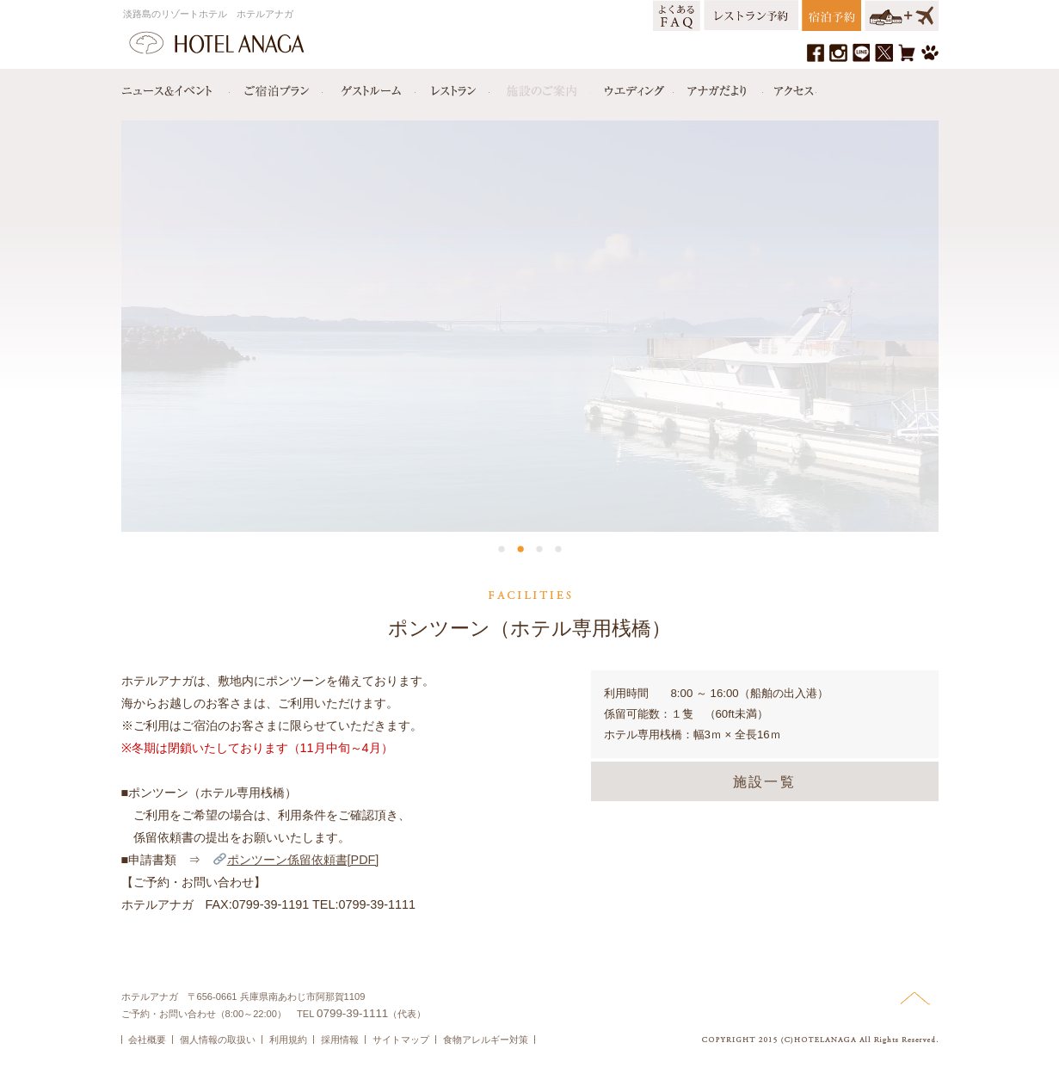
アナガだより (718, 87)
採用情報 (340, 1039)
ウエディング (632, 87)
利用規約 (288, 1039)
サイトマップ (400, 1039)
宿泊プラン (276, 87)
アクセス (789, 87)
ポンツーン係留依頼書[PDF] (296, 860)
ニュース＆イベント (175, 87)
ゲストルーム (369, 87)
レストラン (452, 87)
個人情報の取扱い (218, 1039)
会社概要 (147, 1039)
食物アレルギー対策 (485, 1039)
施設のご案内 (540, 87)
